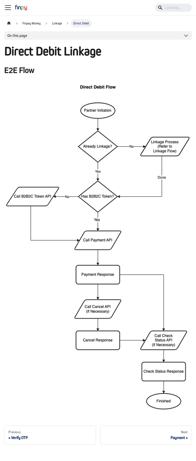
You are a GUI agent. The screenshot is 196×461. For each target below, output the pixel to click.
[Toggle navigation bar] (8, 7)
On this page (17, 35)
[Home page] (9, 23)
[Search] (173, 8)
